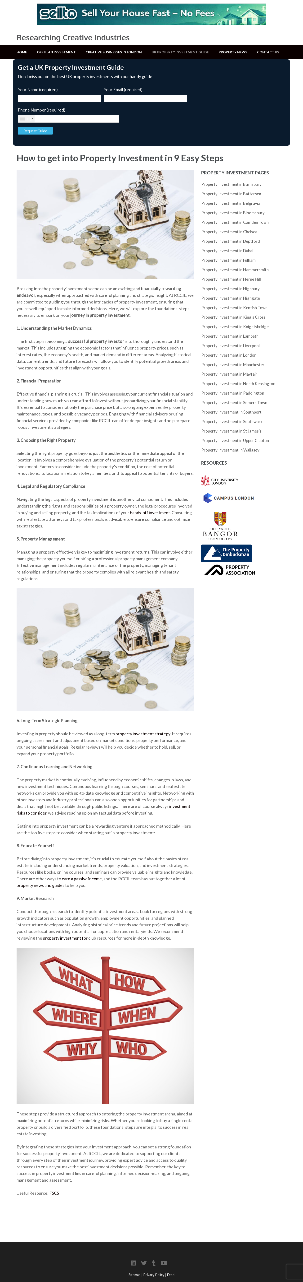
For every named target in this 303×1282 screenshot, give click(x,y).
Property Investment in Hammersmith (235, 269)
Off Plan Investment (56, 52)
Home (22, 52)
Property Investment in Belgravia (230, 203)
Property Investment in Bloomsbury (233, 212)
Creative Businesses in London (114, 52)
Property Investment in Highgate (230, 298)
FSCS (54, 1193)
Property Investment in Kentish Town (234, 307)
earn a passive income (82, 878)
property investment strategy (143, 733)
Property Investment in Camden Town (235, 222)
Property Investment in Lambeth (229, 336)
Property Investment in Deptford (230, 241)
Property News (233, 52)
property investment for (65, 938)
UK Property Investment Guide (180, 52)
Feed (170, 1275)
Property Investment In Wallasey (230, 450)
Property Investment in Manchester (232, 364)
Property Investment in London (228, 355)
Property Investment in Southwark (232, 421)
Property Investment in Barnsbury (231, 184)
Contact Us (268, 52)
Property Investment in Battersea (231, 193)
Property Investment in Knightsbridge (235, 326)
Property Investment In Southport (231, 412)
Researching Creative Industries (73, 37)
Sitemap (135, 1275)
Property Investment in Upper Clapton (235, 440)
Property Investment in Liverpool (230, 345)
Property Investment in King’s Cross (233, 317)
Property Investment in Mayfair (229, 374)
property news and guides (40, 885)
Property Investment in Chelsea (229, 231)
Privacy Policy (153, 1275)
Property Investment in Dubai (227, 250)
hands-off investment (150, 512)
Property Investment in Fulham (228, 260)
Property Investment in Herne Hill (231, 279)
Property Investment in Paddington (232, 393)
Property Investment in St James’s (231, 431)
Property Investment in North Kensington (238, 383)
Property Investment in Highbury (230, 288)
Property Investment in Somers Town (234, 402)
